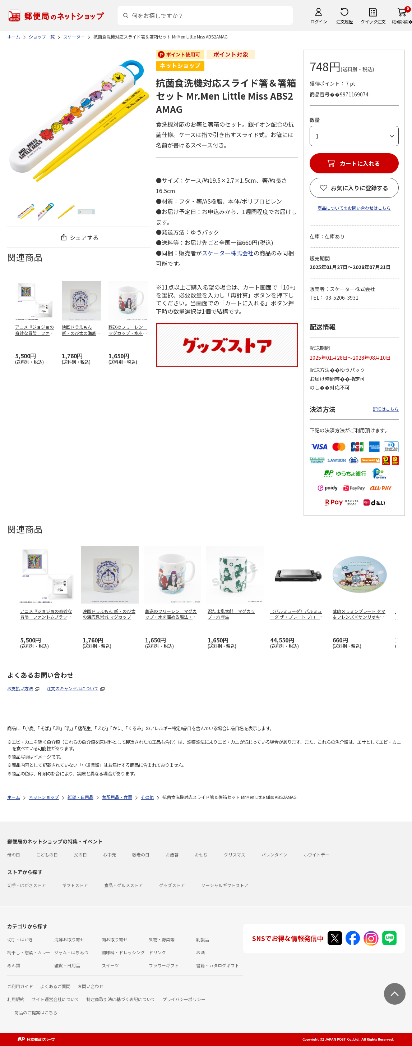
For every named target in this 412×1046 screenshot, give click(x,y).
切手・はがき (20, 939)
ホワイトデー (316, 854)
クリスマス (234, 854)
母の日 (13, 854)
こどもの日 (47, 854)
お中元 (109, 854)
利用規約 (15, 999)
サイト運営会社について (55, 999)
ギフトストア (75, 885)
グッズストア (172, 885)
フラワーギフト (164, 965)
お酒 (200, 952)
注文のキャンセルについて (72, 688)
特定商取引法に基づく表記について (120, 999)
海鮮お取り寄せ (69, 939)
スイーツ (110, 965)
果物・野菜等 (162, 939)
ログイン (318, 21)
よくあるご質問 (55, 986)
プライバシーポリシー (183, 999)
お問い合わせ (90, 986)
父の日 (80, 854)
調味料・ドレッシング (123, 952)
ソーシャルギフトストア (225, 885)
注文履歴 (344, 21)
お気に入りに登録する (359, 187)
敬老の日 (140, 854)
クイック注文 (373, 21)
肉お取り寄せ (115, 939)
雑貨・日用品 (67, 965)
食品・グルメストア (123, 885)
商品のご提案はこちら (35, 1012)
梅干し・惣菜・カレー (28, 952)
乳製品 (202, 939)
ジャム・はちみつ (71, 952)
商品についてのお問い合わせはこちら (354, 208)
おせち (201, 854)
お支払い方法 (20, 688)
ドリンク (157, 952)
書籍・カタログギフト (217, 965)
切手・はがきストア (26, 885)
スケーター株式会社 (228, 253)
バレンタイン (274, 854)
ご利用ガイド (20, 986)
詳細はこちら (386, 409)
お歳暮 (172, 854)
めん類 (13, 965)
